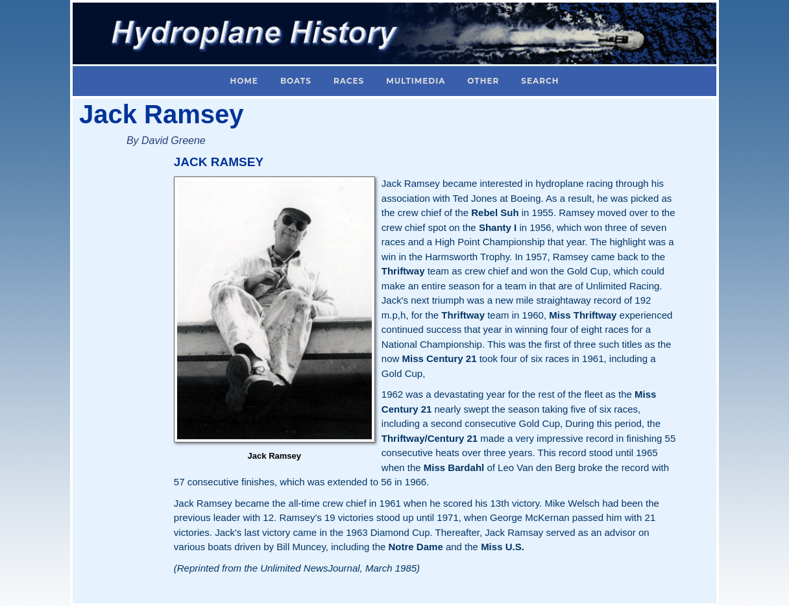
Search (540, 81)
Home (244, 81)
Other (483, 81)
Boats (295, 81)
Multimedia (415, 81)
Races (349, 81)
